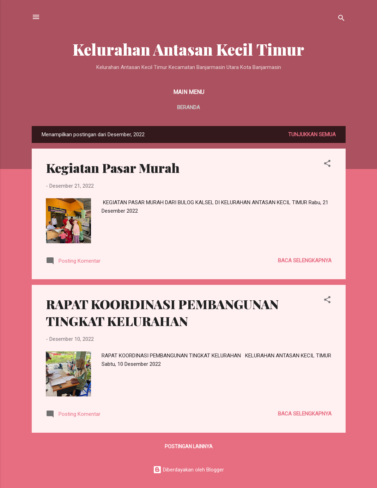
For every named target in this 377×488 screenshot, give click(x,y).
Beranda (188, 107)
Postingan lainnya (189, 446)
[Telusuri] (341, 19)
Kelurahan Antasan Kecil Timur (188, 49)
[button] (327, 164)
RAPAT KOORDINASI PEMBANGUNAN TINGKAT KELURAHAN (162, 312)
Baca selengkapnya (305, 260)
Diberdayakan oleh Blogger (188, 470)
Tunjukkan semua (312, 134)
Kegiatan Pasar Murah (113, 167)
